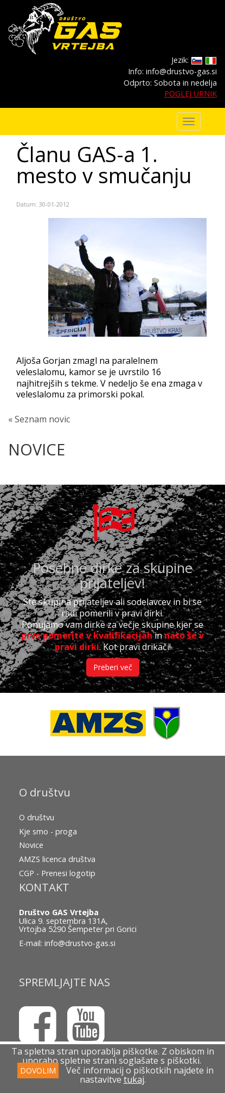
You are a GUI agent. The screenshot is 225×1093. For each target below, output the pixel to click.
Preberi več (112, 667)
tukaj (134, 1079)
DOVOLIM (38, 1070)
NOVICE (36, 449)
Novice (31, 845)
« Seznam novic (39, 419)
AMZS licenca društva (57, 859)
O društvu (36, 817)
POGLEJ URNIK (190, 93)
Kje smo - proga (48, 831)
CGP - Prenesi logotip (57, 873)
